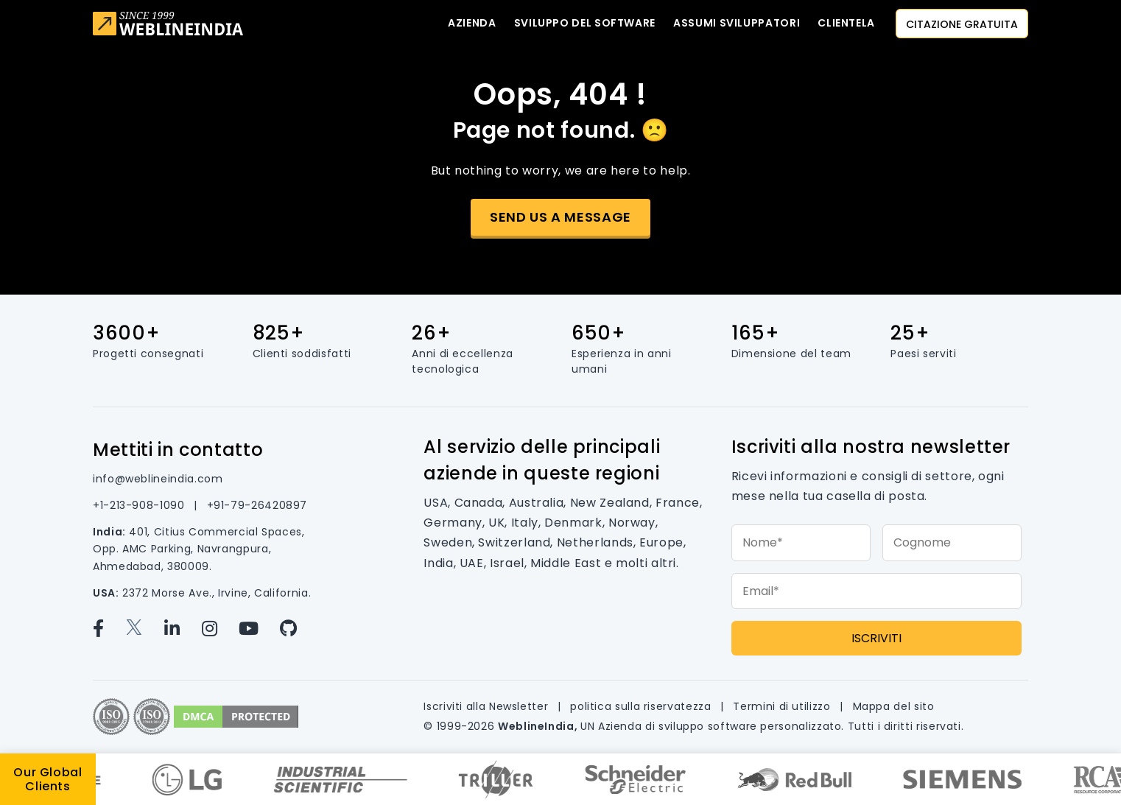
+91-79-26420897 (257, 505)
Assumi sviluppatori (736, 22)
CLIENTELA (846, 22)
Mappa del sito (894, 706)
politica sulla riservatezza (642, 706)
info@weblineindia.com (157, 478)
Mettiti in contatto (178, 449)
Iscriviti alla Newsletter (488, 706)
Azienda (472, 22)
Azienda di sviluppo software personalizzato (720, 726)
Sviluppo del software (585, 22)
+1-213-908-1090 (140, 505)
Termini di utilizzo (783, 706)
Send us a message (560, 217)
